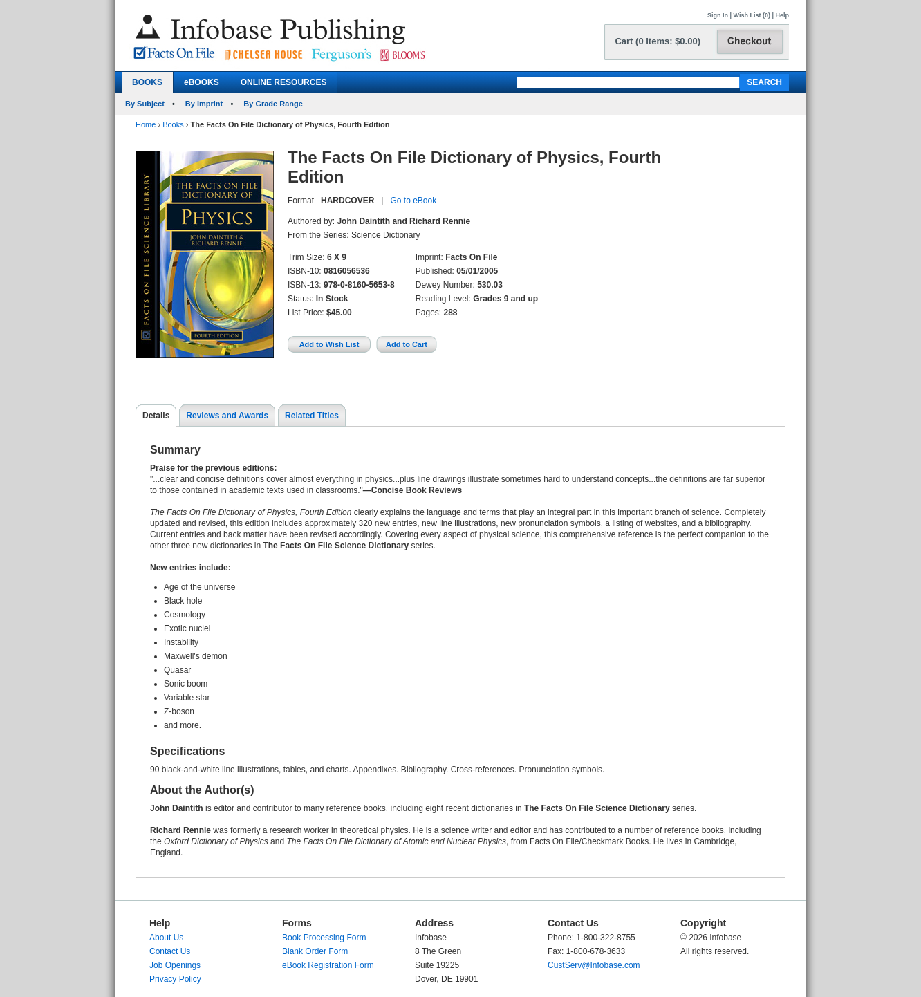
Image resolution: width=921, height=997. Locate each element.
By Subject (145, 104)
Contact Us (169, 951)
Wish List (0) (752, 15)
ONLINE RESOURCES (284, 82)
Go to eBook (413, 200)
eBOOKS (201, 82)
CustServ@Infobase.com (594, 965)
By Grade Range (273, 104)
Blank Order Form (315, 951)
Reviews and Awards (227, 415)
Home (146, 124)
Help (782, 15)
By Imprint (204, 104)
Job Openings (175, 965)
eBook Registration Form (328, 965)
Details (155, 415)
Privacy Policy (175, 979)
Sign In (717, 15)
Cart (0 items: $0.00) (657, 41)
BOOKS (147, 82)
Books (173, 124)
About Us (166, 937)
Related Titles (312, 415)
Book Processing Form (324, 937)
